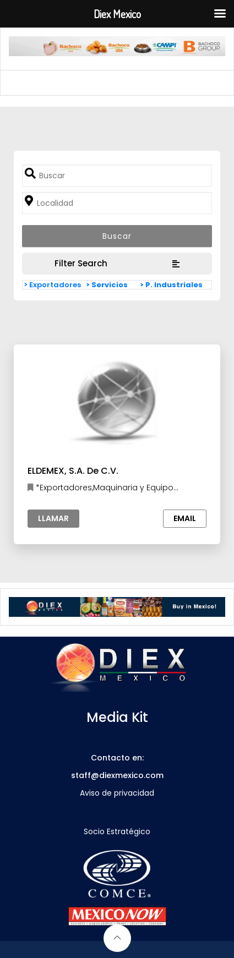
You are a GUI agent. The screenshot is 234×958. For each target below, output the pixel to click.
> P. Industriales (171, 285)
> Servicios (107, 285)
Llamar (53, 518)
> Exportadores (52, 285)
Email (184, 518)
